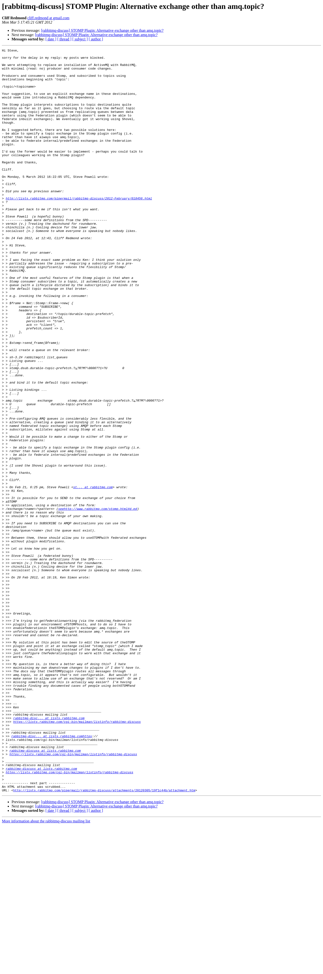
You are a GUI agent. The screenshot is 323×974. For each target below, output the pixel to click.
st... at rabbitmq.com (93, 575)
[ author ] (96, 39)
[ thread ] (64, 39)
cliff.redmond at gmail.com (48, 18)
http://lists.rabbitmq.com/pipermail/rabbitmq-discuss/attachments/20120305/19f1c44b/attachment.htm (104, 939)
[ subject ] (80, 39)
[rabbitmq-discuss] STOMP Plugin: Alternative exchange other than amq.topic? (102, 30)
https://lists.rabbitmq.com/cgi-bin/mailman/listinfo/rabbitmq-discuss (77, 856)
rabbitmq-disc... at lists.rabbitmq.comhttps (51, 874)
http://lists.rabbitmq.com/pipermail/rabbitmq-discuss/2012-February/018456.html (79, 228)
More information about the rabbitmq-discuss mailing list (46, 970)
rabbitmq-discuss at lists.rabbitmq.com (45, 891)
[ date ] (50, 39)
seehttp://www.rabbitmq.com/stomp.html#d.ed (97, 601)
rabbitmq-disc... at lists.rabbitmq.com (48, 852)
